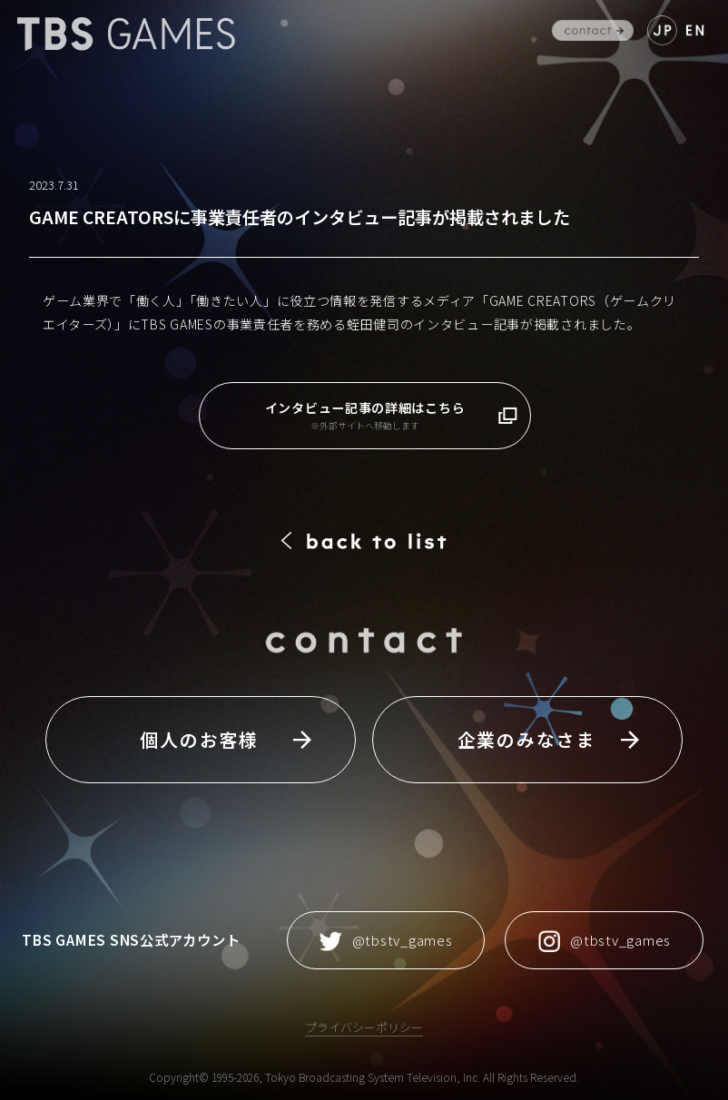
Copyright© (179, 1077)
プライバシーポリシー (364, 1027)
